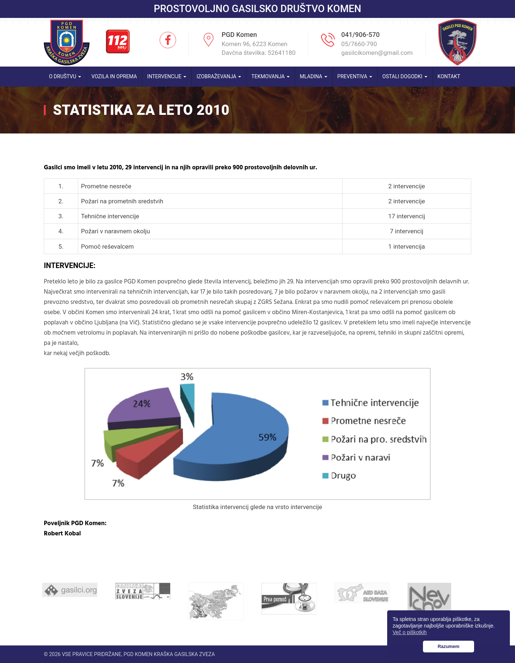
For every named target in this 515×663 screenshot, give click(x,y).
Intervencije (166, 76)
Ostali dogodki (404, 76)
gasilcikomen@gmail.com (377, 52)
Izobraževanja (219, 76)
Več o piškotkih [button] (410, 632)
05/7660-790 (359, 44)
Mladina (313, 76)
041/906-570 (360, 34)
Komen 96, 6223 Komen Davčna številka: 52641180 (259, 48)
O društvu (65, 76)
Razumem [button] (448, 646)
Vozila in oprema (114, 76)
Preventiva (354, 76)
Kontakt (449, 76)
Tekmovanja (270, 76)
